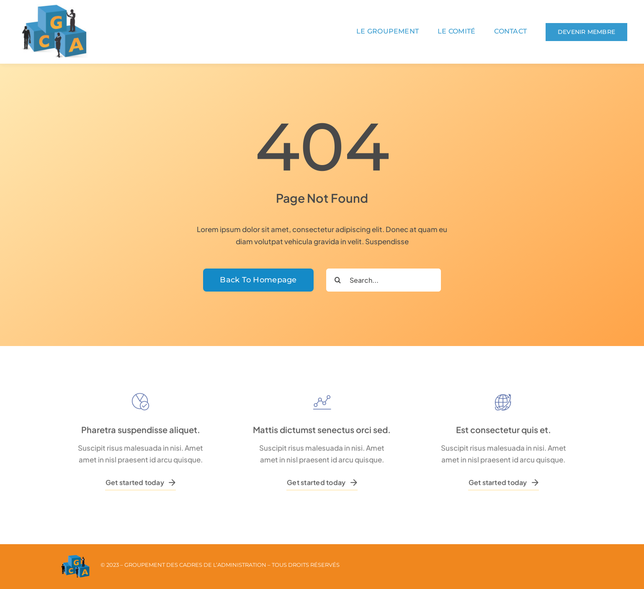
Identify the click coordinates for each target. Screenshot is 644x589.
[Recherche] (337, 280)
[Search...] (383, 280)
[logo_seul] (54, 7)
